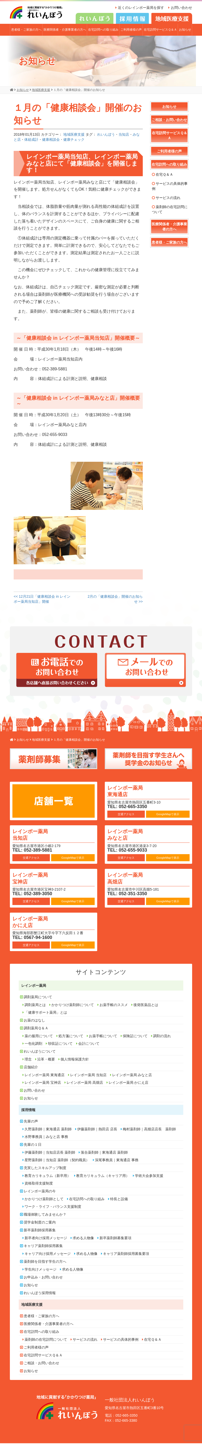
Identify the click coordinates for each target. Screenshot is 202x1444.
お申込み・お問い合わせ (43, 1278)
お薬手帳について (103, 1037)
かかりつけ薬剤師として (44, 1200)
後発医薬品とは (145, 1006)
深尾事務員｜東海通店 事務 (116, 1161)
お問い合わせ (181, 8)
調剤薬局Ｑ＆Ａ (36, 1029)
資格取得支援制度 (39, 1184)
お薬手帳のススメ (113, 1006)
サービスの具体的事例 (170, 186)
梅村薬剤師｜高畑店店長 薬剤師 (149, 1130)
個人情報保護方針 (74, 1060)
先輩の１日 (33, 1145)
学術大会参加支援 (149, 1176)
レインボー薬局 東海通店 (129, 791)
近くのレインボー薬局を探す (139, 8)
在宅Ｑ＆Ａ (164, 175)
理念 (28, 1060)
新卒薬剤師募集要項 (115, 1239)
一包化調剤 (33, 1044)
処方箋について (70, 1037)
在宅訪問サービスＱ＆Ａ (160, 30)
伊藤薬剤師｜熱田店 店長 (97, 1130)
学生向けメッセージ (40, 1270)
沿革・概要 (46, 1060)
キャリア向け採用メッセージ (48, 1254)
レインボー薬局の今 (40, 1192)
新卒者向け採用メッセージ (46, 1239)
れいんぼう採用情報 (40, 1294)
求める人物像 (83, 1239)
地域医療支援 (74, 135)
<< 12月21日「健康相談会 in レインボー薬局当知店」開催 (42, 599)
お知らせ (185, 30)
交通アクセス (126, 814)
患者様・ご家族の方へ (26, 30)
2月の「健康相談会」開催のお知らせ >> (115, 599)
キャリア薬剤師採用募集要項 (126, 1254)
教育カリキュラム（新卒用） (48, 1176)
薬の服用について (39, 1037)
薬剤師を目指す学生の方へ (45, 1262)
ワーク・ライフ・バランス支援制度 (53, 1207)
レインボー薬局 (33, 986)
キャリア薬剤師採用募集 (43, 1247)
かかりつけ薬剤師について (72, 1006)
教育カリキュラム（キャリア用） (102, 1176)
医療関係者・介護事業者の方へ (65, 30)
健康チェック (74, 140)
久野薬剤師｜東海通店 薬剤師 (48, 1130)
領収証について (60, 1044)
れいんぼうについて (40, 1052)
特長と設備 (119, 1200)
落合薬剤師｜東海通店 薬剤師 (104, 1153)
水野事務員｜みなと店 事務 (46, 1137)
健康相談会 (51, 140)
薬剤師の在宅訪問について (170, 210)
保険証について (135, 1037)
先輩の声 (31, 1122)
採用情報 (28, 1111)
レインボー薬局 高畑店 (129, 878)
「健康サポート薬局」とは (46, 1013)
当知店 (123, 135)
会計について (88, 1044)
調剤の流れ (162, 1037)
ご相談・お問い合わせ (169, 120)
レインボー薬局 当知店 (34, 835)
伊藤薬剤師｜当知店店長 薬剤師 (50, 1153)
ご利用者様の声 (131, 30)
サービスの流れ (168, 198)
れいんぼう (106, 135)
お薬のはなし (34, 1021)
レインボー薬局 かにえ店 (34, 922)
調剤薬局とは (35, 1006)
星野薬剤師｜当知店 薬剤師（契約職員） (57, 1161)
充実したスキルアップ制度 (45, 1169)
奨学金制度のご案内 (40, 1223)
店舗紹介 (31, 1068)
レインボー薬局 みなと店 (129, 835)
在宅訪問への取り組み (103, 30)
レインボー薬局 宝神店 (34, 878)
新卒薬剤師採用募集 (40, 1231)
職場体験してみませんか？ (45, 1215)
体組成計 (31, 140)
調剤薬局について (38, 998)
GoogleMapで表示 (167, 814)
